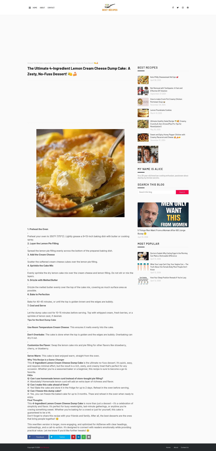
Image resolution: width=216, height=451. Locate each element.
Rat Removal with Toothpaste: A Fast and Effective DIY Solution (166, 89)
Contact (51, 8)
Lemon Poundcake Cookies (161, 110)
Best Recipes (44, 447)
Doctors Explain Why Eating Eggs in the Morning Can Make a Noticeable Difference (168, 254)
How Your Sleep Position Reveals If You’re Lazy (168, 277)
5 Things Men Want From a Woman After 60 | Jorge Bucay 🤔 (161, 232)
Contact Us (185, 447)
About (42, 8)
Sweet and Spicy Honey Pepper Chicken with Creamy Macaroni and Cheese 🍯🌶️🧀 (167, 135)
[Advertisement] (108, 38)
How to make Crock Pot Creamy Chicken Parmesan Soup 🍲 (166, 100)
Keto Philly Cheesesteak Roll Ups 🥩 (164, 77)
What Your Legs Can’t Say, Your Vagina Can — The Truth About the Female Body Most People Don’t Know (169, 267)
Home (35, 8)
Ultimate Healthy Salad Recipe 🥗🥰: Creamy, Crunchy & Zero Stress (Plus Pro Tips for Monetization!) (168, 124)
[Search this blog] (157, 192)
